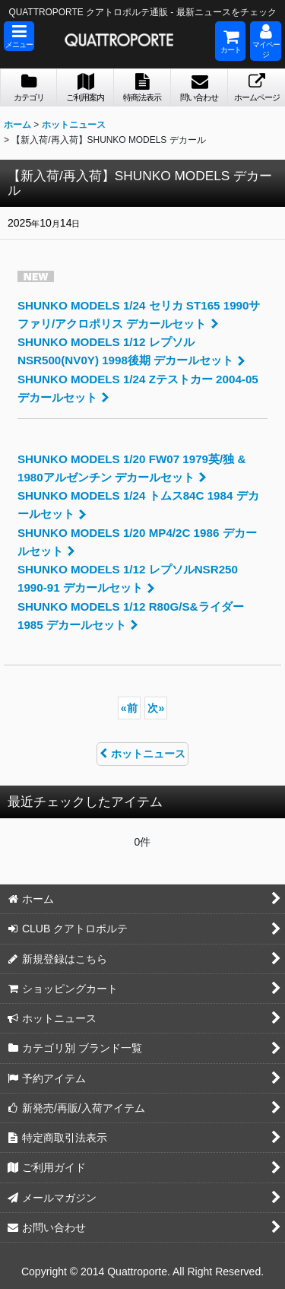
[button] (19, 36)
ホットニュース (142, 754)
